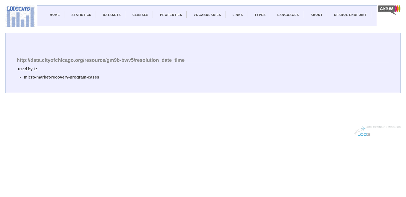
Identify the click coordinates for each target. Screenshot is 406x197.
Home (55, 14)
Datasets (112, 14)
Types (260, 14)
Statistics (82, 14)
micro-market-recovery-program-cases (61, 77)
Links (238, 14)
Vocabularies (207, 14)
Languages (288, 14)
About (316, 14)
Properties (171, 14)
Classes (140, 14)
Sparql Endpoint (350, 14)
